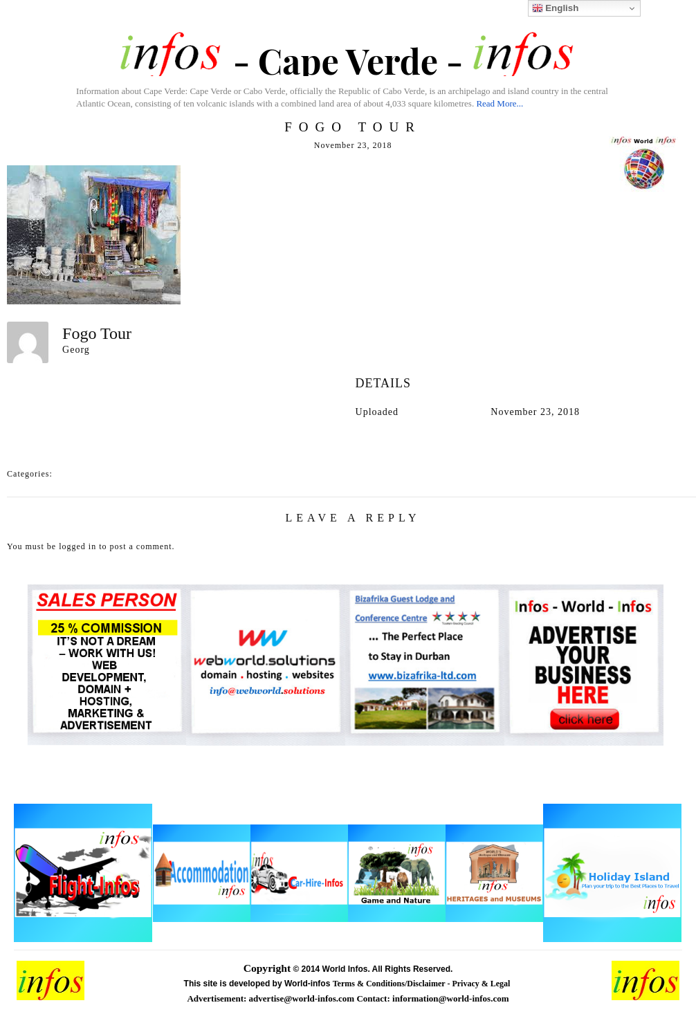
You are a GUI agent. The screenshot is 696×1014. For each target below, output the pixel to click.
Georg (76, 349)
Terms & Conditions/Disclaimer (390, 983)
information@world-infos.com (450, 998)
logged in (77, 546)
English (555, 8)
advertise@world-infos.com (303, 998)
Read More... (499, 103)
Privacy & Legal (482, 983)
